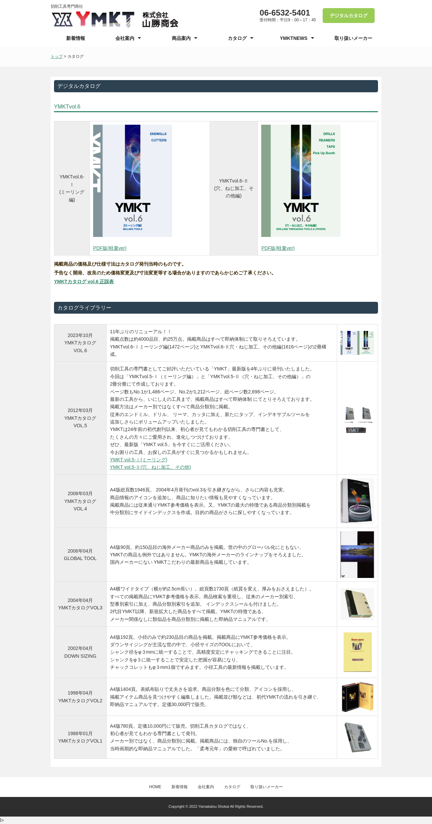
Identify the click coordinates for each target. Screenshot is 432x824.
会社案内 (124, 38)
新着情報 (75, 38)
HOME (155, 786)
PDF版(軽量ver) (110, 248)
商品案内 (181, 38)
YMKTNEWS (293, 38)
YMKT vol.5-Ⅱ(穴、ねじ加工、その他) (150, 467)
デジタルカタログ (349, 15)
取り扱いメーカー (353, 38)
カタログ (237, 38)
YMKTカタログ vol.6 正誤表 (84, 281)
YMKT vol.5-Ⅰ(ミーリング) (138, 459)
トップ (57, 56)
